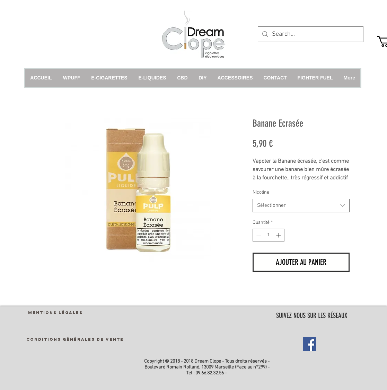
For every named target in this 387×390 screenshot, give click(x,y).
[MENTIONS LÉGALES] (55, 312)
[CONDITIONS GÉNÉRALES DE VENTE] (75, 339)
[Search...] (310, 34)
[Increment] (279, 235)
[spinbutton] (268, 235)
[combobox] (301, 205)
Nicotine (261, 192)
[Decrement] (258, 235)
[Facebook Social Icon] (309, 344)
